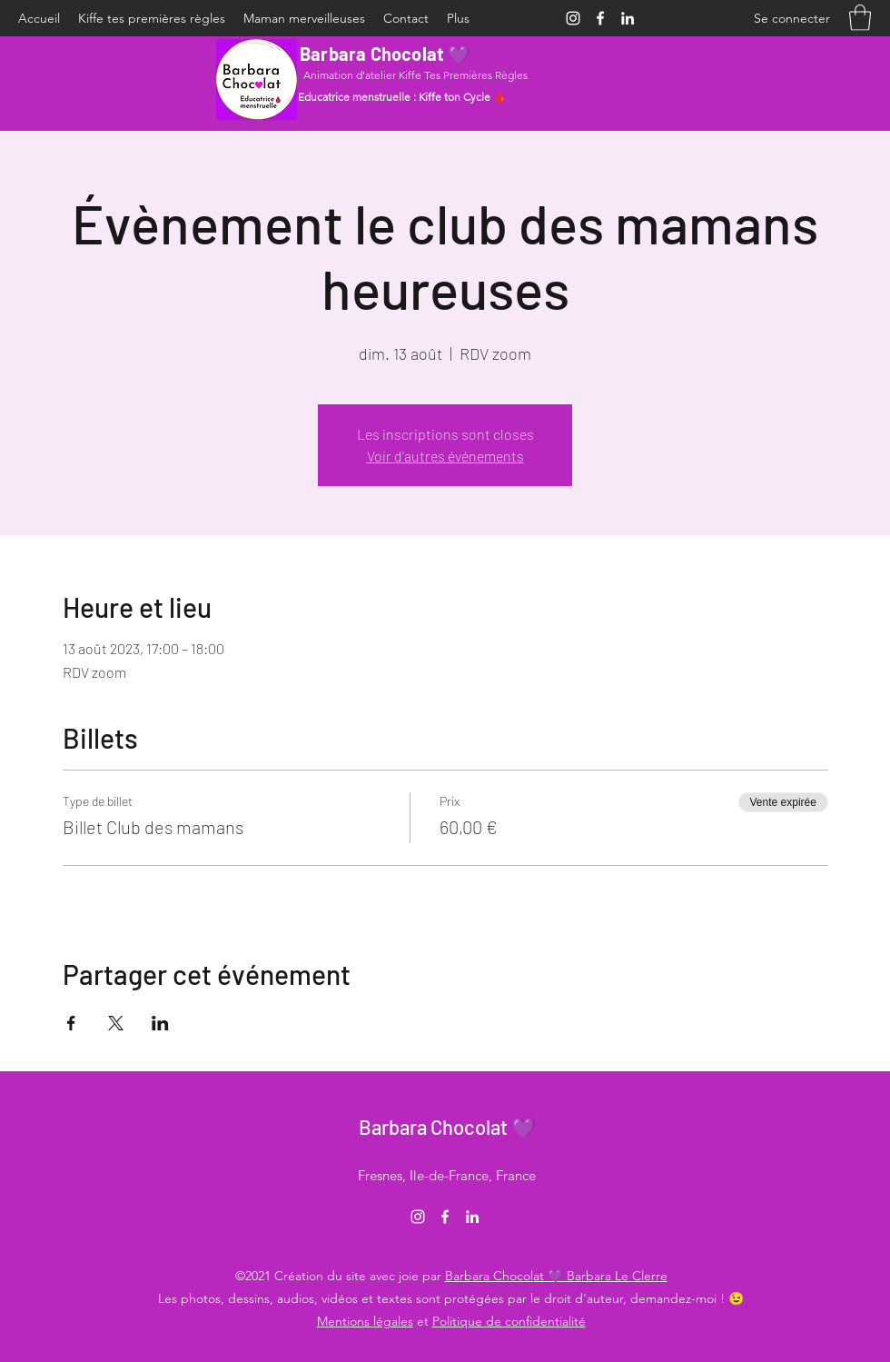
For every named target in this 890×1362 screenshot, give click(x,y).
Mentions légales (365, 1321)
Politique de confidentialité (509, 1321)
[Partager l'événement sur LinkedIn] (160, 1023)
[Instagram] (573, 18)
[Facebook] (600, 18)
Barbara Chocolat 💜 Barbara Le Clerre (556, 1276)
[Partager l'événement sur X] (115, 1023)
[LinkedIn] (627, 18)
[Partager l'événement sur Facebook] (71, 1023)
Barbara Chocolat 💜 (385, 54)
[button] (860, 18)
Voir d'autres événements (445, 455)
